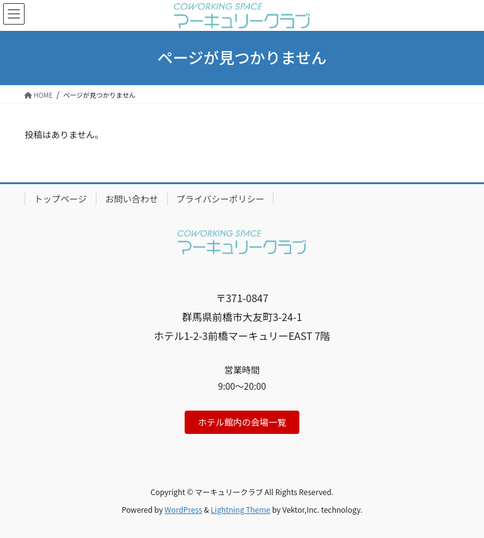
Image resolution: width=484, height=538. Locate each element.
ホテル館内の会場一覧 (242, 422)
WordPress (183, 509)
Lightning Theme (240, 509)
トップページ (60, 198)
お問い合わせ (131, 198)
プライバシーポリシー (220, 198)
